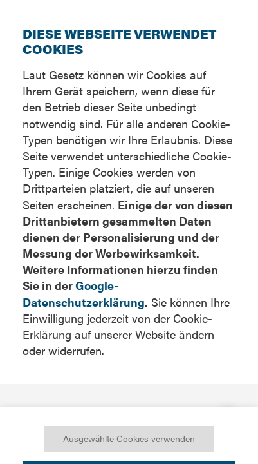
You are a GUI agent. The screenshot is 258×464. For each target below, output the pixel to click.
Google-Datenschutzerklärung (84, 293)
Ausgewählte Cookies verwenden (129, 438)
